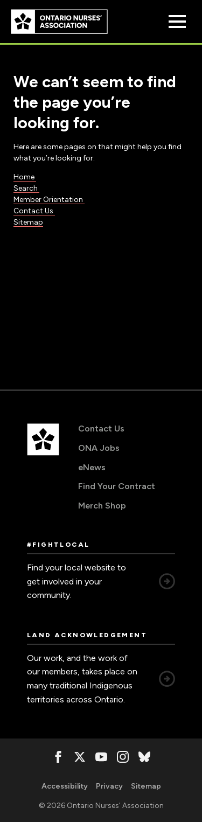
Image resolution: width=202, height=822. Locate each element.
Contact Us (34, 210)
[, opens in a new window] (58, 756)
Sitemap (28, 222)
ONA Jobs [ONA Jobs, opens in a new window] (99, 448)
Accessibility (64, 786)
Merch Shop (102, 505)
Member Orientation (49, 199)
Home (24, 177)
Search (26, 188)
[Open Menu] (177, 21)
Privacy (109, 786)
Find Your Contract (116, 486)
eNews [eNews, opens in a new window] (92, 467)
